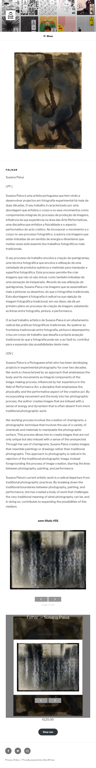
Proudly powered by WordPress (38, 759)
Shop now (48, 732)
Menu (48, 36)
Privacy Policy (12, 759)
